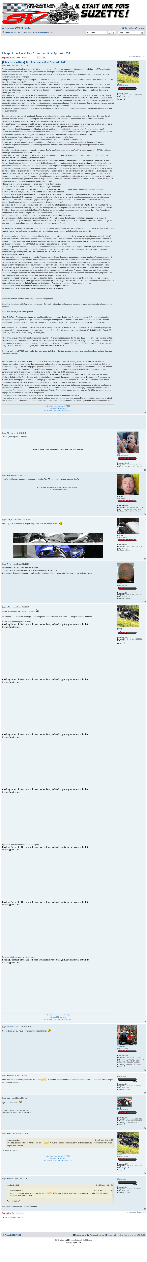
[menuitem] (17, 28)
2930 (126, 1056)
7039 (126, 506)
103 (126, 1084)
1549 (126, 93)
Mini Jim (120, 496)
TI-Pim (119, 584)
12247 (127, 545)
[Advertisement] (71, 43)
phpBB (67, 1240)
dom (118, 1075)
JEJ (118, 454)
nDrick (119, 84)
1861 (126, 1117)
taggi (119, 1108)
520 (126, 593)
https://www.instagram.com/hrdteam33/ (57, 410)
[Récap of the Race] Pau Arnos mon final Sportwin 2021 (36, 53)
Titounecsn (121, 1046)
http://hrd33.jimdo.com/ (58, 408)
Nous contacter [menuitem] (79, 1235)
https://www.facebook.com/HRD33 (58, 406)
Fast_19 (120, 535)
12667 (127, 463)
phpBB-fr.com (77, 1242)
